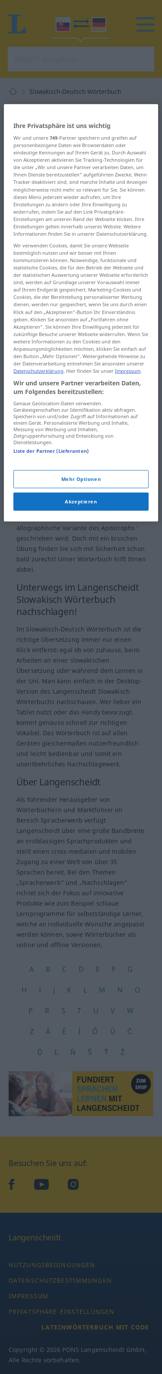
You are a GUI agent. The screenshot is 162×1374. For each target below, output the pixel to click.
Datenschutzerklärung (38, 432)
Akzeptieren (81, 563)
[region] (81, 374)
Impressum (127, 432)
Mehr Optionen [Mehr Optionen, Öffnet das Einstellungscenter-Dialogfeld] (81, 541)
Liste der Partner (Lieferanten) (51, 512)
